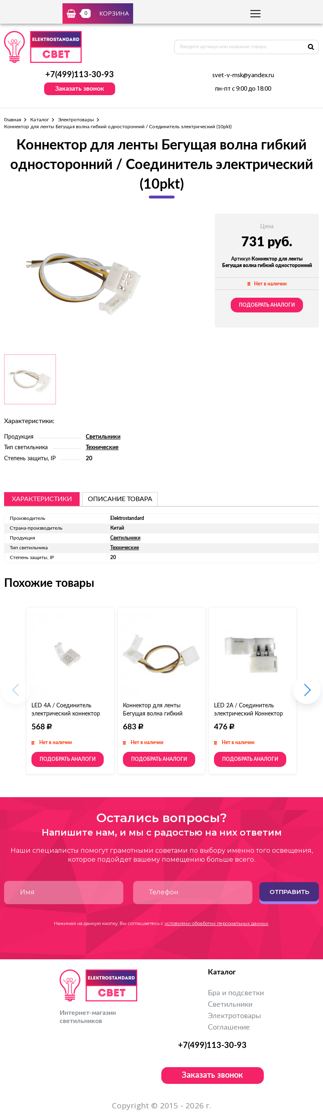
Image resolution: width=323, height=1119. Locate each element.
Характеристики (42, 499)
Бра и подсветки (236, 993)
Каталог (39, 119)
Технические (102, 447)
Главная (12, 119)
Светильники (103, 437)
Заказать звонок (79, 88)
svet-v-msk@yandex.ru (243, 75)
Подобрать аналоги (267, 305)
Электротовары (76, 119)
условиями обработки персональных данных (216, 923)
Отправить (289, 892)
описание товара (120, 499)
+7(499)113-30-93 (79, 75)
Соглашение (229, 1027)
